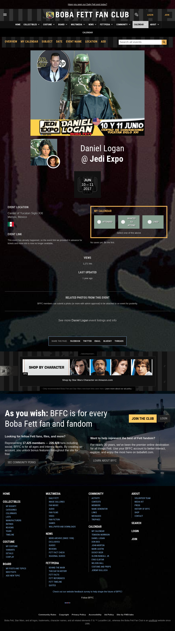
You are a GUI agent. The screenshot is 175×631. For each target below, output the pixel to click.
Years (8, 531)
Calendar (140, 24)
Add (103, 41)
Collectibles (32, 24)
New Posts (11, 572)
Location (91, 41)
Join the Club (143, 418)
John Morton (98, 545)
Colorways (11, 513)
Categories (11, 510)
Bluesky (107, 341)
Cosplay (10, 557)
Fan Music (53, 505)
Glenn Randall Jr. (100, 556)
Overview (11, 41)
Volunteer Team (142, 498)
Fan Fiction (54, 519)
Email (97, 341)
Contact (139, 516)
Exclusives (54, 542)
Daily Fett (54, 498)
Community (123, 24)
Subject (47, 41)
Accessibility (95, 614)
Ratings (9, 524)
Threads (119, 341)
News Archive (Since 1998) (61, 538)
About (155, 24)
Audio (51, 509)
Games (52, 523)
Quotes (52, 585)
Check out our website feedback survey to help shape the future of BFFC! (87, 591)
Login (150, 15)
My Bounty (11, 506)
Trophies (96, 519)
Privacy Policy (79, 614)
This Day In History (58, 571)
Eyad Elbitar (98, 559)
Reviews (10, 527)
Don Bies (96, 542)
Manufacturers (13, 520)
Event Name (74, 41)
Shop (137, 512)
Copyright (64, 614)
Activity (96, 498)
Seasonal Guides (57, 556)
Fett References (57, 578)
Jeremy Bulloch (99, 570)
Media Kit (139, 502)
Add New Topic (13, 575)
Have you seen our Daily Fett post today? (87, 4)
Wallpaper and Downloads (62, 526)
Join (167, 15)
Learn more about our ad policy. (118, 389)
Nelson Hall (98, 563)
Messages (96, 516)
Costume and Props (101, 567)
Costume (49, 24)
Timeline (10, 534)
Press (137, 505)
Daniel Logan (98, 538)
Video (51, 516)
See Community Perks (22, 462)
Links (94, 512)
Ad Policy (109, 614)
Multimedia (78, 24)
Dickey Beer (97, 552)
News (93, 24)
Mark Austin (98, 549)
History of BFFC (142, 509)
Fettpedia (106, 24)
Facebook (75, 341)
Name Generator (99, 509)
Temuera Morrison (101, 534)
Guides (52, 545)
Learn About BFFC (105, 460)
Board (63, 24)
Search (136, 523)
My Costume (12, 546)
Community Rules (47, 614)
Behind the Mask (57, 567)
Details (9, 553)
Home (17, 24)
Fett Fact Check (57, 552)
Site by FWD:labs (125, 614)
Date (59, 41)
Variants (10, 550)
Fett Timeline (55, 582)
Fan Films (53, 512)
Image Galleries (57, 502)
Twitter (87, 341)
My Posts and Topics (16, 568)
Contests (96, 502)
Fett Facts (54, 575)
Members (96, 505)
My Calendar (29, 41)
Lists (8, 517)
